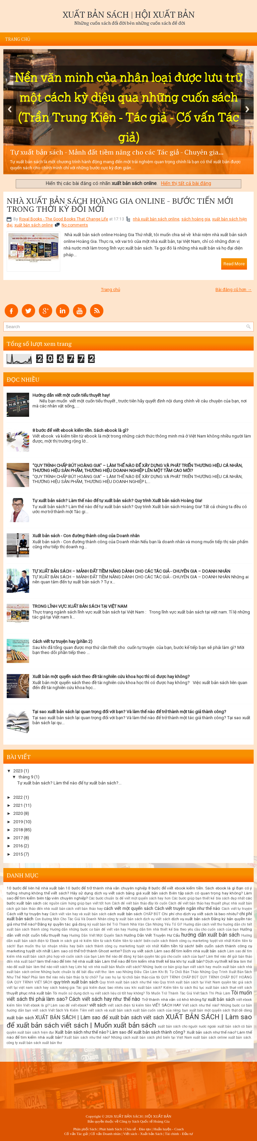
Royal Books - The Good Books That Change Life (63, 219)
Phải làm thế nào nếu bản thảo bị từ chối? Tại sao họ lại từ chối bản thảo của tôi (95, 977)
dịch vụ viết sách (156, 919)
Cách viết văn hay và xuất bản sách (78, 914)
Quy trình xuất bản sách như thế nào (129, 982)
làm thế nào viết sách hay (54, 967)
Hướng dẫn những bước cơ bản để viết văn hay (88, 929)
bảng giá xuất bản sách (147, 893)
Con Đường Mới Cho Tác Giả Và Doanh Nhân (70, 919)
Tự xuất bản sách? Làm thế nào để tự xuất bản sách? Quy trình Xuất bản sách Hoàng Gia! (117, 500)
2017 (18, 837)
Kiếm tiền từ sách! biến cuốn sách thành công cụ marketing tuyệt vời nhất (172, 941)
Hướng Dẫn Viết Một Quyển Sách (95, 935)
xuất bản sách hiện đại (35, 1032)
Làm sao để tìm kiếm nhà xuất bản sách (190, 951)
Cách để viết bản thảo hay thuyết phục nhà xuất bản (210, 903)
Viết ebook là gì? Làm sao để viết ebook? (55, 1005)
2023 (18, 770)
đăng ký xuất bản (92, 924)
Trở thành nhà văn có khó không (171, 999)
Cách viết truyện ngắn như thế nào (188, 908)
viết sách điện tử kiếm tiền (129, 1005)
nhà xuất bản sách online (156, 219)
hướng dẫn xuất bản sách (210, 935)
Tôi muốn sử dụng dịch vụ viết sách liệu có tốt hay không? (99, 993)
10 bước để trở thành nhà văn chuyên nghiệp (106, 888)
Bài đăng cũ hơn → (234, 289)
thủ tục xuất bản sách (210, 987)
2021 (18, 805)
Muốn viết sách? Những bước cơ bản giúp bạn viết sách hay (163, 967)
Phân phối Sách (85, 1129)
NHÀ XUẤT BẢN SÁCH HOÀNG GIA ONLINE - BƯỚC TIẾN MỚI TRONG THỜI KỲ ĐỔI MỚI (120, 205)
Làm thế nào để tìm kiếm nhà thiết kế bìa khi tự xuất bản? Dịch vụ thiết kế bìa (170, 961)
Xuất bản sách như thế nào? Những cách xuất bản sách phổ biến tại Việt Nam (128, 1037)
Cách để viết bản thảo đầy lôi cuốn (139, 903)
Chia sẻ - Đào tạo (137, 1129)
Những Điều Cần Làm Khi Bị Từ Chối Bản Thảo (160, 972)
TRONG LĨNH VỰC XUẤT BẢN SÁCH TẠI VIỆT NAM (79, 606)
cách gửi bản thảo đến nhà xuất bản (36, 909)
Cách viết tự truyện (237, 909)
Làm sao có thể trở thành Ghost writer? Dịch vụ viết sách (102, 951)
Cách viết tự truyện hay (28, 914)
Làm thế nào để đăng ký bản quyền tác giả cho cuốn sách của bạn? (151, 956)
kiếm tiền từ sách (98, 941)
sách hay (41, 987)
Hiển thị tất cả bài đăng (186, 183)
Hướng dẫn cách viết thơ (202, 924)
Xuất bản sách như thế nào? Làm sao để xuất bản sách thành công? (120, 1032)
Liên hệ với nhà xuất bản (95, 967)
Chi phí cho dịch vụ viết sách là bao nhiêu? (200, 914)
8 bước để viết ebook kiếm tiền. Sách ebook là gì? (80, 430)
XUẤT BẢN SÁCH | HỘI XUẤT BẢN (129, 14)
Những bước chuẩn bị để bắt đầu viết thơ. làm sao (81, 972)
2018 (18, 829)
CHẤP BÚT (152, 914)
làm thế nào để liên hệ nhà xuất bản (69, 961)
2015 (18, 854)
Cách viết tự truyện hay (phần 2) (62, 641)
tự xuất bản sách (218, 999)
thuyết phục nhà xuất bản (29, 993)
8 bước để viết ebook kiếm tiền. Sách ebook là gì (191, 888)
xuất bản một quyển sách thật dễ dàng (220, 1010)
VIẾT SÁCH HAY (166, 1005)
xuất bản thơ (52, 1043)
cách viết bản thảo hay (84, 909)
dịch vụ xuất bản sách (190, 919)
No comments (75, 225)
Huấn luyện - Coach (168, 1129)
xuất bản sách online (33, 225)
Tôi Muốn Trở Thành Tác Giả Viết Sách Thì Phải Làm (188, 993)
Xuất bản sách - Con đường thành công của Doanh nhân (86, 535)
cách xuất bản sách (124, 914)
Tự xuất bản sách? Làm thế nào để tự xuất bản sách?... (69, 782)
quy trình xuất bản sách (76, 981)
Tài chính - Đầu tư (179, 1134)
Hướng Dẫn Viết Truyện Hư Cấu (152, 935)
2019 (18, 821)
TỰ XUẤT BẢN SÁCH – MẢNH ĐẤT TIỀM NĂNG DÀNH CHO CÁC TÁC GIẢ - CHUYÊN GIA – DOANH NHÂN (131, 571)
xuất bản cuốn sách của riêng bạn (160, 1010)
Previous (9, 109)
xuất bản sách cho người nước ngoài (187, 1026)
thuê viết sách (241, 987)
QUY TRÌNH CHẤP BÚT (180, 977)
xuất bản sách (20, 1017)
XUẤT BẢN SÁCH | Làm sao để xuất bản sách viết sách (99, 1018)
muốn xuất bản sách (228, 967)
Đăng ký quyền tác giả (57, 924)
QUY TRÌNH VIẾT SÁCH (33, 982)
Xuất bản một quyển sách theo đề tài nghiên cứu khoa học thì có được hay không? (111, 676)
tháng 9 (26, 776)
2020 (18, 813)
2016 (18, 845)
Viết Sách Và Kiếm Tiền (67, 1010)
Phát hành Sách (110, 1129)
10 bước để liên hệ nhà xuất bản (36, 888)
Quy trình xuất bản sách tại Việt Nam (190, 982)
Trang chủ (17, 39)
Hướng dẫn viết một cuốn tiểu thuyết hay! (71, 395)
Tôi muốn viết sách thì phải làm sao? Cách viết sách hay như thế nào (129, 996)
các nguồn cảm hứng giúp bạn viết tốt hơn (77, 903)
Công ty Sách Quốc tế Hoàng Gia (144, 1121)
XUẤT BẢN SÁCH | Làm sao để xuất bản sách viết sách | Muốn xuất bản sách (129, 1021)
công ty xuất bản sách (124, 919)
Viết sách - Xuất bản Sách (142, 1134)
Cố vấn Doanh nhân (105, 1134)
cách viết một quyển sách (128, 908)
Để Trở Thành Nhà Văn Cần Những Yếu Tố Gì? (144, 924)
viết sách (98, 1005)
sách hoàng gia (195, 219)
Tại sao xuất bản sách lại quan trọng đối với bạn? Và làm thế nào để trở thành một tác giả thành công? (129, 711)
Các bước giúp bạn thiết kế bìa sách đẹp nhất (208, 898)
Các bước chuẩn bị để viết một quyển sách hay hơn (129, 898)
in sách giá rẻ (71, 941)
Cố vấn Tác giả (76, 1134)
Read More (234, 263)
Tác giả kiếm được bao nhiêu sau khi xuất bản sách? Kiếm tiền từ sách (134, 987)
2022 (18, 797)
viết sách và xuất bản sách (110, 1010)
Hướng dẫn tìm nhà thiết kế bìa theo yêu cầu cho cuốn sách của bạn (183, 929)
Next (247, 109)
